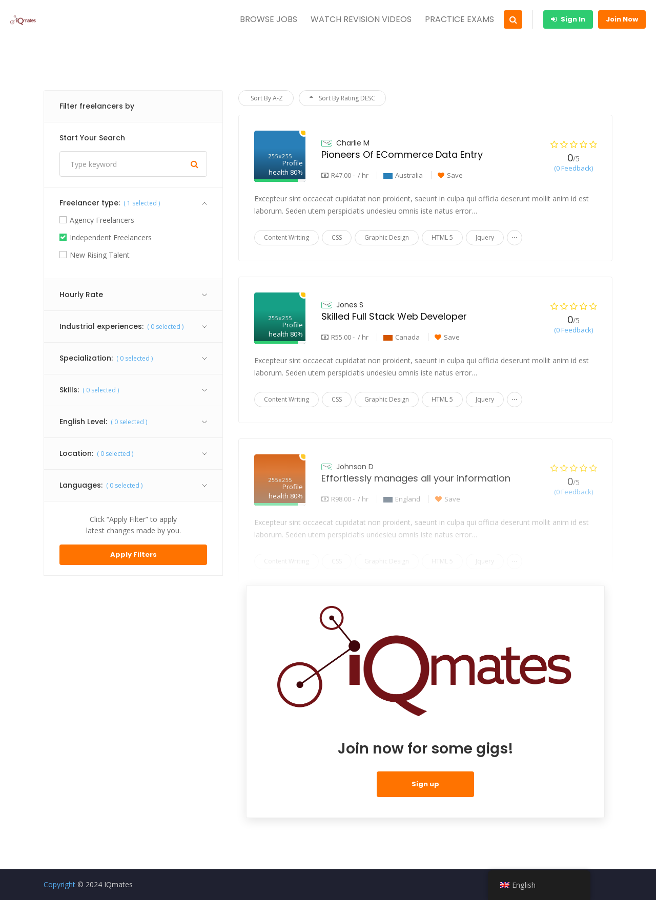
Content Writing (286, 237)
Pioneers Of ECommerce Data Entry (402, 154)
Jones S (349, 305)
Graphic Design (386, 237)
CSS (337, 237)
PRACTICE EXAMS (459, 19)
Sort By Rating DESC (342, 98)
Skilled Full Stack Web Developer (394, 316)
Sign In (568, 19)
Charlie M (353, 143)
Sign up (425, 784)
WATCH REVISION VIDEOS (361, 19)
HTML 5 (442, 237)
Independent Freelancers (111, 238)
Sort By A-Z (266, 98)
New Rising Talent (100, 255)
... (514, 235)
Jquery (485, 237)
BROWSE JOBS (268, 19)
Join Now (622, 19)
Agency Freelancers (102, 220)
